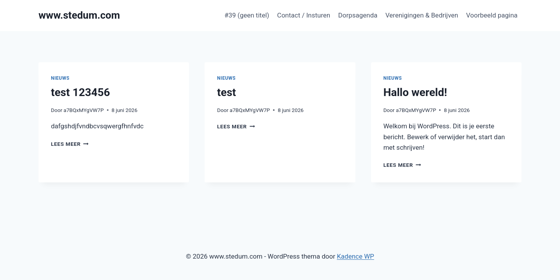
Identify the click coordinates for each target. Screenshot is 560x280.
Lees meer (70, 144)
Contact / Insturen (304, 15)
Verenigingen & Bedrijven (421, 15)
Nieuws (60, 78)
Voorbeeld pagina (492, 15)
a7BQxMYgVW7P (83, 110)
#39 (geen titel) (246, 15)
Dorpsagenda (358, 15)
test (226, 92)
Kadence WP (355, 256)
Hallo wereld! (415, 92)
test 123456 (80, 92)
